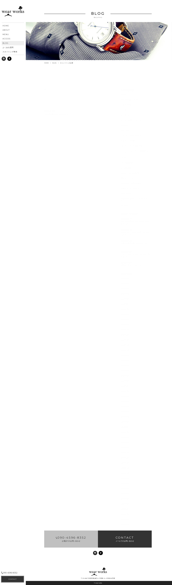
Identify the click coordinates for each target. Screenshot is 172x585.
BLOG (54, 63)
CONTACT (12, 579)
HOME (46, 63)
